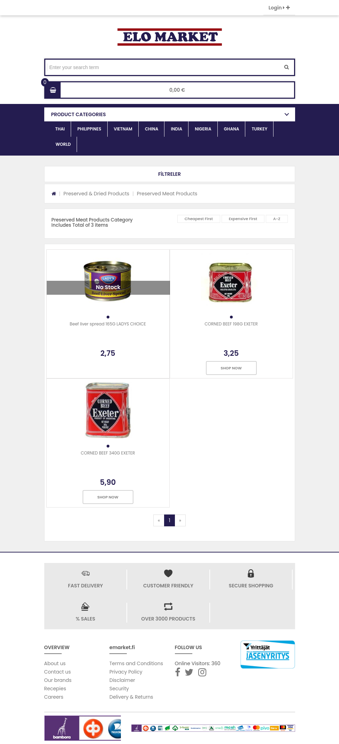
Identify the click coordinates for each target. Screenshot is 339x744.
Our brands (58, 680)
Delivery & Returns (131, 696)
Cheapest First (199, 218)
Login (279, 7)
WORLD (63, 144)
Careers (53, 696)
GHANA (231, 129)
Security (119, 688)
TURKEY (259, 129)
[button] (169, 174)
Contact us (57, 671)
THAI (60, 129)
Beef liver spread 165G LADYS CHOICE (108, 324)
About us (55, 663)
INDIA (176, 129)
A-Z (276, 218)
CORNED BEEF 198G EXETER (231, 324)
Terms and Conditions (136, 663)
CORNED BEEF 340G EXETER (108, 453)
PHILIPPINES (89, 129)
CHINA (152, 129)
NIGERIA (203, 129)
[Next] (180, 520)
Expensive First (243, 218)
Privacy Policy (125, 671)
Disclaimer (122, 680)
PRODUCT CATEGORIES (78, 114)
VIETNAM (123, 129)
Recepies (55, 688)
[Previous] (158, 520)
